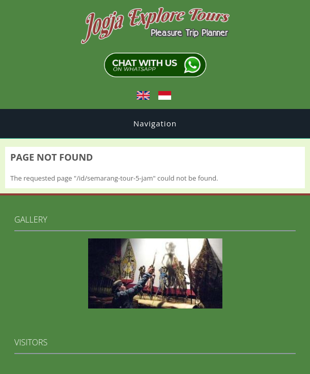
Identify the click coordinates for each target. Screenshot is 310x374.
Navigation (155, 123)
